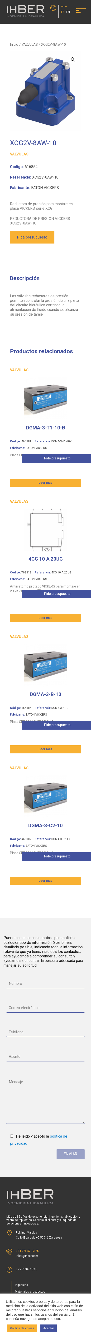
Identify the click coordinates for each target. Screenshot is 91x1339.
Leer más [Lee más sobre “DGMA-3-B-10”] (45, 749)
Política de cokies (22, 1328)
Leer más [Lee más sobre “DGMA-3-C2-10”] (45, 880)
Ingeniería (21, 1285)
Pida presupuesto (32, 237)
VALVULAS (30, 44)
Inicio (14, 44)
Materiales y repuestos (30, 1291)
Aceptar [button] (48, 1328)
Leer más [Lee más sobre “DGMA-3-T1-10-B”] (45, 482)
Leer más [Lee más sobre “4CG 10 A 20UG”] (45, 617)
